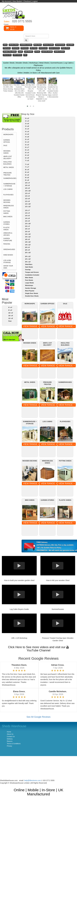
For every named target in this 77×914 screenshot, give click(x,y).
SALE (5, 145)
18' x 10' (28, 242)
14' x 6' (27, 215)
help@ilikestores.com (32, 780)
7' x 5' (27, 160)
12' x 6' (27, 196)
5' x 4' (27, 142)
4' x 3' (27, 129)
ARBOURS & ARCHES (7, 234)
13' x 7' (27, 210)
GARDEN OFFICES (6, 141)
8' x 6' (10, 310)
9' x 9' (27, 180)
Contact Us (11, 736)
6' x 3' (27, 150)
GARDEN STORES (6, 223)
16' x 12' (28, 237)
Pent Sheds (29, 280)
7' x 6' (27, 164)
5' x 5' (27, 144)
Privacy (9, 746)
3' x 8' (27, 126)
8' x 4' (27, 169)
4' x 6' (27, 134)
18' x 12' (28, 244)
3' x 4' (27, 121)
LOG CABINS (7, 189)
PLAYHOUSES (8, 195)
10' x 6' (10, 313)
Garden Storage (30, 288)
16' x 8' (27, 231)
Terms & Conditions (13, 744)
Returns (9, 741)
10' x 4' (27, 183)
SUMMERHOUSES (9, 178)
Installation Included (32, 275)
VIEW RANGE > (31, 326)
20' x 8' (27, 250)
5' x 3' (27, 139)
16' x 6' (27, 229)
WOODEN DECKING (6, 201)
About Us (10, 734)
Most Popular (29, 290)
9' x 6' (27, 177)
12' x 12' (28, 206)
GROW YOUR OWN (8, 267)
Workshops (29, 285)
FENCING (6, 244)
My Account (6, 1)
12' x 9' (27, 201)
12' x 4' (27, 193)
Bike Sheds (29, 277)
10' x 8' (10, 315)
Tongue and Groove (32, 272)
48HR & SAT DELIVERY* (7, 157)
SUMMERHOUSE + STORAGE (9, 185)
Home (9, 732)
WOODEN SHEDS (6, 152)
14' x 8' (27, 218)
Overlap (28, 269)
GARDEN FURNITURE (7, 239)
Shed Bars (28, 264)
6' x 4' (10, 307)
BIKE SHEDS (7, 216)
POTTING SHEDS (6, 212)
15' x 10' (28, 223)
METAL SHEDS (8, 167)
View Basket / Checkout (21, 1)
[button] (27, 106)
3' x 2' (27, 118)
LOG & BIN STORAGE (7, 261)
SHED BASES (8, 255)
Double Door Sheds (32, 296)
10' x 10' (28, 191)
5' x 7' (27, 147)
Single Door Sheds (31, 293)
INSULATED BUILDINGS (7, 163)
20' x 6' (27, 247)
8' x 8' (27, 175)
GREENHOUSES (9, 249)
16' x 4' (27, 226)
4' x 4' (27, 131)
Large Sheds (29, 283)
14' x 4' (27, 213)
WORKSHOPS (8, 134)
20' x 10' (28, 252)
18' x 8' (27, 239)
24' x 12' (28, 259)
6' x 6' (27, 155)
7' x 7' (27, 167)
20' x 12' (28, 256)
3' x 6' (27, 123)
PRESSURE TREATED (7, 174)
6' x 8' (27, 158)
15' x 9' (27, 221)
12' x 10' (28, 204)
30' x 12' (28, 262)
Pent (9, 321)
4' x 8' (27, 137)
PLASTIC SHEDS (6, 229)
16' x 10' (28, 234)
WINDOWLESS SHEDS (8, 207)
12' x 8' (10, 318)
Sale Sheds (29, 267)
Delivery (10, 739)
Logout (35, 1)
